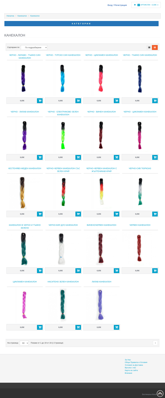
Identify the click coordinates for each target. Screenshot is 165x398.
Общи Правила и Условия (136, 362)
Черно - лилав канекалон (25, 112)
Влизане (128, 373)
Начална (10, 16)
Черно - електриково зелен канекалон (63, 113)
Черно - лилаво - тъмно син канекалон (24, 56)
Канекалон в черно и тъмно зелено (25, 226)
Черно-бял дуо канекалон (63, 225)
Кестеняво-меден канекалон (24, 168)
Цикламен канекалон (25, 282)
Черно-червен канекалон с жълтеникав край (101, 169)
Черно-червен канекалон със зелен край (63, 169)
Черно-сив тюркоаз (140, 168)
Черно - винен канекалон (101, 112)
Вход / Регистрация (117, 5)
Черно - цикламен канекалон (101, 55)
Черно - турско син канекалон (63, 55)
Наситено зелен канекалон (63, 282)
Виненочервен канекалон (101, 225)
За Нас (128, 360)
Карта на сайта (131, 370)
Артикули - (146, 5)
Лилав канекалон (101, 282)
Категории (81, 23)
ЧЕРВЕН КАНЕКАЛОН (139, 225)
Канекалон (22, 16)
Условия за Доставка (134, 365)
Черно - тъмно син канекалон (140, 55)
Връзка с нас (130, 368)
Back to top (160, 393)
